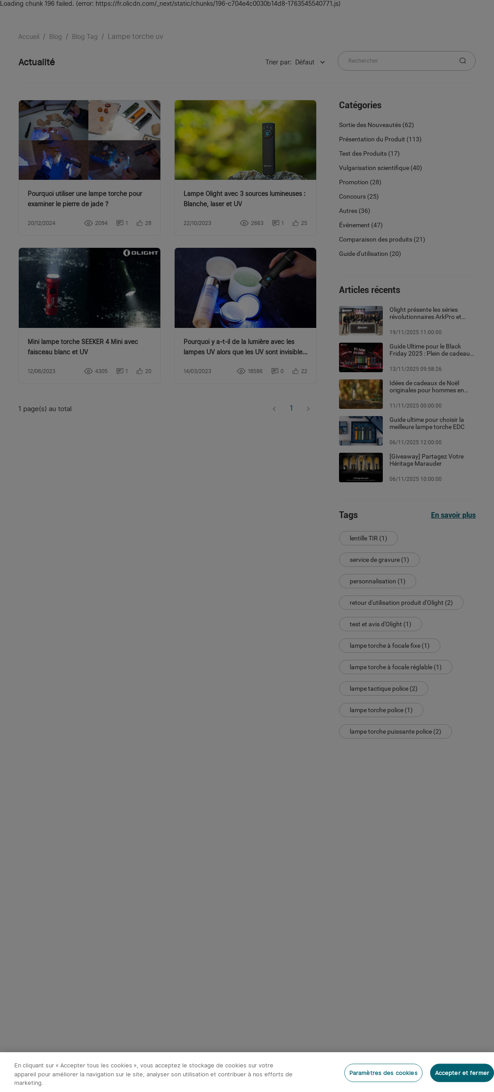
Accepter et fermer (462, 1072)
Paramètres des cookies (383, 1072)
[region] (247, 1072)
